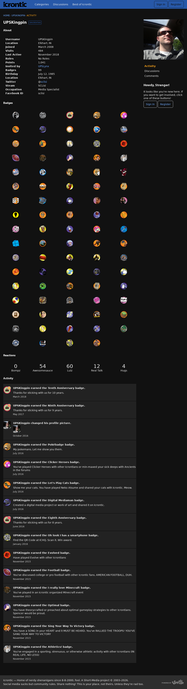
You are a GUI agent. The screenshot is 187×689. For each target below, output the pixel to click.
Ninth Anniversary (61, 405)
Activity (150, 66)
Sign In (161, 4)
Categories (42, 4)
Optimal (53, 605)
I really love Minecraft (64, 587)
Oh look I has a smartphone (68, 535)
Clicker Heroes (58, 462)
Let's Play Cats (58, 482)
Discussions (60, 4)
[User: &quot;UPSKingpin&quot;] (7, 390)
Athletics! (55, 646)
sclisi (44, 81)
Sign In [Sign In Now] (150, 104)
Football (54, 570)
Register (176, 4)
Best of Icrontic (82, 4)
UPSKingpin (21, 388)
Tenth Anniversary (61, 388)
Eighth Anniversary (62, 517)
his (46, 423)
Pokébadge (56, 444)
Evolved (53, 552)
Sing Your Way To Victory (66, 626)
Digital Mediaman (60, 500)
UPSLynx (43, 66)
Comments (151, 75)
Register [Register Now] (165, 104)
